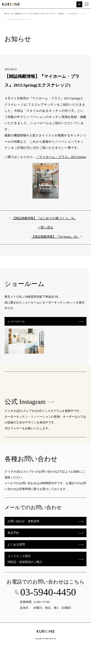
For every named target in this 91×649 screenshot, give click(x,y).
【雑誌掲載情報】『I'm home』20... (55, 236)
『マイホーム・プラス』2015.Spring (61, 157)
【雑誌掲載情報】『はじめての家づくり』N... (44, 218)
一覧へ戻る (45, 227)
